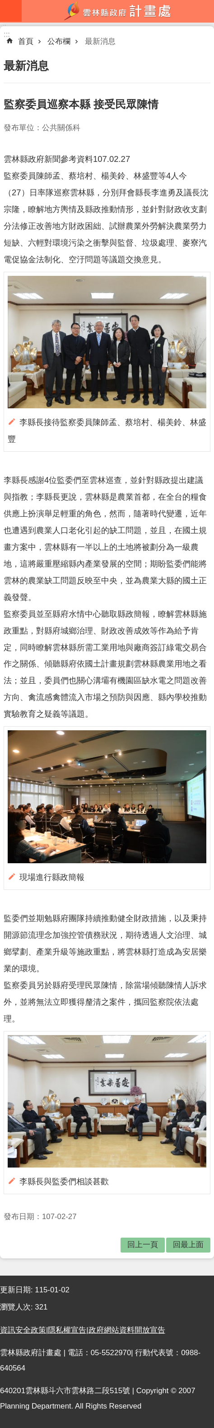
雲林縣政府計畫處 (118, 11)
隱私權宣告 (67, 1330)
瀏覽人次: (17, 1307)
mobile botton (11, 11)
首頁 (25, 41)
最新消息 (100, 41)
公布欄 (58, 41)
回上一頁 (142, 1244)
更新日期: (17, 1290)
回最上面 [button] (188, 1244)
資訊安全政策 (23, 1330)
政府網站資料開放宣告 (126, 1330)
